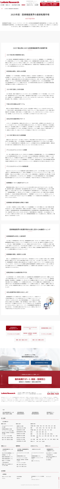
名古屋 (43, 441)
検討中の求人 (50, 1)
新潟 (43, 429)
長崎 (43, 439)
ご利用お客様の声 (5, 462)
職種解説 (23, 5)
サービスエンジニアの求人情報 (7, 430)
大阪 (37, 433)
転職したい (8, 5)
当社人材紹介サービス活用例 (51, 453)
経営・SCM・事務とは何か (38, 340)
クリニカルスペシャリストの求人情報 (7, 426)
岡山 (40, 435)
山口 (43, 435)
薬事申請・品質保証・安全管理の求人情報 (8, 433)
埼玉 (43, 427)
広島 (37, 435)
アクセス (3, 478)
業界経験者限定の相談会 (41, 362)
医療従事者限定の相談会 (19, 362)
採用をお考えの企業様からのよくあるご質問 (51, 457)
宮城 (46, 425)
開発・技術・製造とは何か (21, 340)
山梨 (37, 429)
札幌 (37, 441)
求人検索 (2, 5)
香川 (54, 435)
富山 (45, 429)
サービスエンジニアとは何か (14, 334)
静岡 (43, 431)
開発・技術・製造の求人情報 (7, 437)
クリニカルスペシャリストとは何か (30, 328)
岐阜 (40, 431)
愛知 (37, 431)
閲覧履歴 (57, 1)
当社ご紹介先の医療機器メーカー (8, 453)
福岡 (37, 439)
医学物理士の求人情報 (21, 439)
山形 (52, 425)
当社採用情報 (19, 476)
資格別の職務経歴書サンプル (7, 458)
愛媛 (56, 435)
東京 (37, 427)
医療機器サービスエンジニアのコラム (37, 458)
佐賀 (40, 439)
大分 (48, 439)
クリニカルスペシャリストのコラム (37, 453)
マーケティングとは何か (46, 334)
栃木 (52, 427)
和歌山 (51, 433)
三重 (45, 431)
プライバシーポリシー (35, 479)
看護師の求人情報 (20, 426)
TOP (2, 8)
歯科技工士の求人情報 (21, 437)
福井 (51, 429)
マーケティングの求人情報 (7, 435)
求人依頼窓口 (48, 459)
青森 (41, 425)
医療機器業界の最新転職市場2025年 (13, 328)
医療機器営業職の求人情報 (7, 429)
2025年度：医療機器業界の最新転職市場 (23, 450)
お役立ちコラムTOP (36, 449)
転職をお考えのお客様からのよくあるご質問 (7, 465)
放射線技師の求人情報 (21, 429)
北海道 (37, 425)
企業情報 (4, 474)
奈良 (48, 433)
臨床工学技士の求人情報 (21, 428)
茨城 (49, 427)
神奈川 (40, 427)
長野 (40, 429)
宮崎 (51, 439)
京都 (43, 433)
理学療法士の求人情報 (21, 433)
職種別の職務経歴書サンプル (7, 456)
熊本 (45, 439)
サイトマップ (48, 476)
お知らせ (18, 478)
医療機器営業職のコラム (35, 456)
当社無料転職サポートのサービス (8, 450)
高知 (37, 437)
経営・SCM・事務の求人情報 (7, 439)
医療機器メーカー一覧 (6, 454)
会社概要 (36, 5)
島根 (48, 435)
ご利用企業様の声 (49, 454)
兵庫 (40, 433)
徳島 (51, 435)
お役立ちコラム (30, 5)
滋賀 (45, 433)
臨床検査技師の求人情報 (21, 431)
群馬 (54, 427)
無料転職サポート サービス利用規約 (37, 477)
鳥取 (45, 435)
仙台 (40, 441)
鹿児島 (54, 439)
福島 (54, 425)
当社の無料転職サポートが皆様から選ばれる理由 (8, 413)
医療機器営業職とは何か (46, 328)
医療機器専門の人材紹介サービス (50, 450)
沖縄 (57, 439)
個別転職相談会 (20, 413)
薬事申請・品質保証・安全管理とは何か (30, 334)
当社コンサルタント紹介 (6, 476)
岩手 (43, 425)
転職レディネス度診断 (6, 460)
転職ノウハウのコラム (35, 460)
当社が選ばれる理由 (16, 5)
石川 (48, 429)
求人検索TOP (5, 421)
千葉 (46, 427)
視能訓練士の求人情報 (21, 435)
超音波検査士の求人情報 (21, 441)
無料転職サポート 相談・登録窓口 (49, 4)
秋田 (49, 425)
